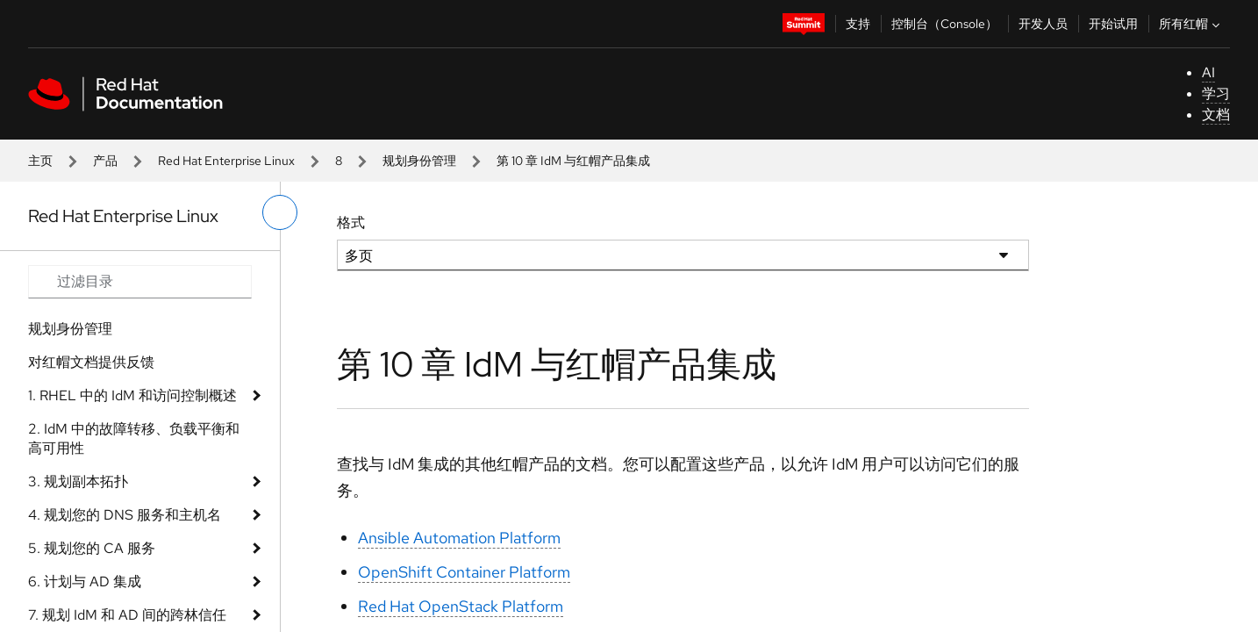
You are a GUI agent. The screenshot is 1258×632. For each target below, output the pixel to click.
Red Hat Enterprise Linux (226, 161)
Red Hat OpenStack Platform (460, 606)
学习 (1216, 93)
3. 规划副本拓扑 (78, 481)
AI (1208, 72)
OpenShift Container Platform (464, 572)
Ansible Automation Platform (459, 538)
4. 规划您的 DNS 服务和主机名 (124, 515)
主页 (40, 161)
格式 (351, 222)
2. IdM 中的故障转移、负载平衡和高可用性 (133, 438)
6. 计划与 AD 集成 (84, 581)
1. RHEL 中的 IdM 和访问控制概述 (132, 395)
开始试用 (1113, 24)
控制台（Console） (944, 24)
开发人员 (1043, 24)
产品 (105, 161)
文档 (1216, 114)
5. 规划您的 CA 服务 (91, 548)
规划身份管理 (419, 161)
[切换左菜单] (279, 212)
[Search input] (140, 281)
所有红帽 (1191, 24)
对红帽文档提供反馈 (91, 362)
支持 (858, 24)
